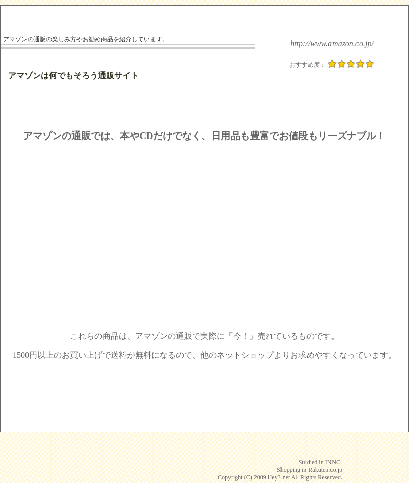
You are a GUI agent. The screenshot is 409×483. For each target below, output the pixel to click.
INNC (332, 462)
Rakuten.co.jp (325, 469)
